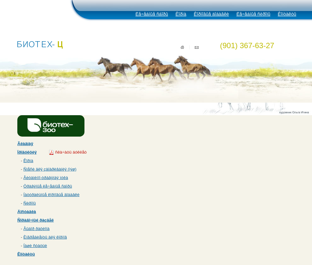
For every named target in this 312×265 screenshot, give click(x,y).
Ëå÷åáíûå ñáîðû (152, 14)
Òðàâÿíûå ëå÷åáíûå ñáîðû (47, 186)
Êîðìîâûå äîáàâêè (211, 14)
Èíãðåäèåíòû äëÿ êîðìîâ (45, 237)
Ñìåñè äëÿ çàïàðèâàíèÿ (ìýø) (49, 169)
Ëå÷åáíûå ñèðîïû (253, 14)
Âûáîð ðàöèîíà (36, 228)
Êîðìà (181, 14)
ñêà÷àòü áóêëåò (71, 152)
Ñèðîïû (29, 203)
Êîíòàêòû (287, 14)
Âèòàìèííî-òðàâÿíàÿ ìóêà (45, 177)
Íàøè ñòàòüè (35, 245)
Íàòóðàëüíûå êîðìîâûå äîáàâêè (51, 194)
